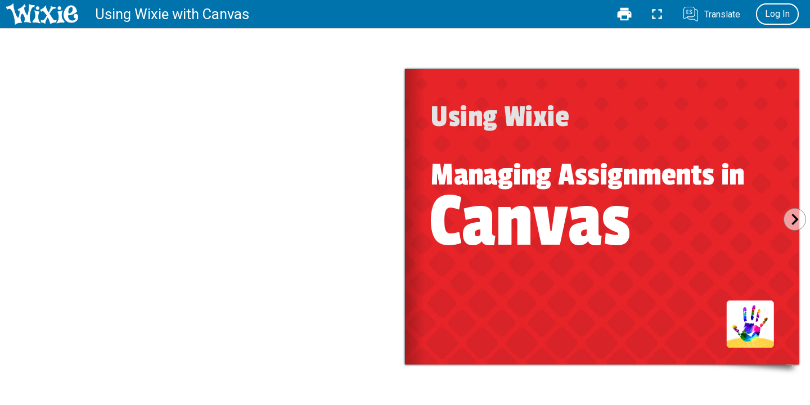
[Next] (795, 219)
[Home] (42, 14)
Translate (722, 14)
